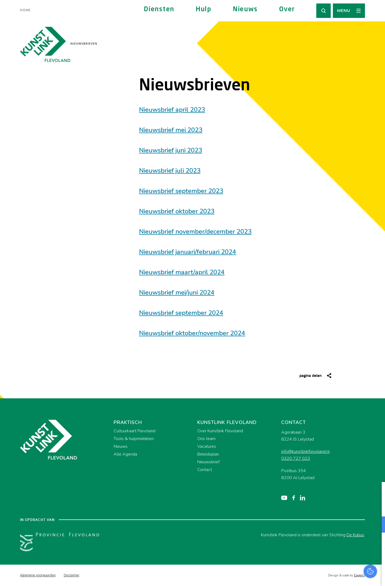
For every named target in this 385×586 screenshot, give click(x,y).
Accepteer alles (339, 560)
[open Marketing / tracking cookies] (376, 541)
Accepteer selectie (339, 576)
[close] (377, 492)
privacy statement (358, 507)
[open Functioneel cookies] (376, 525)
